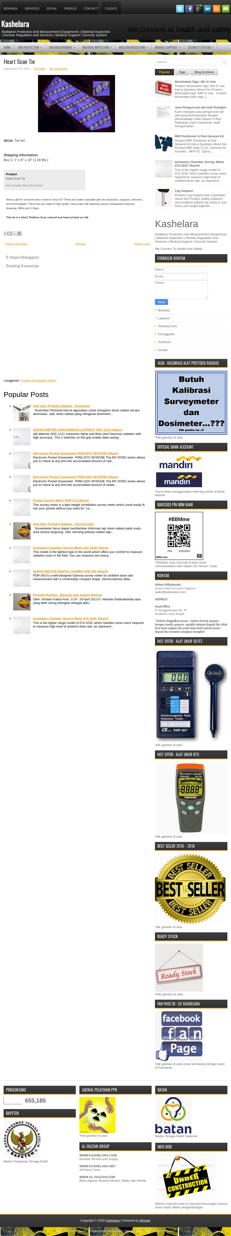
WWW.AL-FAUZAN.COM (97, 1177)
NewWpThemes (77, 1231)
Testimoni (164, 342)
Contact (91, 8)
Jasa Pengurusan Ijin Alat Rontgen (200, 107)
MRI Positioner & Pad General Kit (199, 136)
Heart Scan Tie (19, 61)
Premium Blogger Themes (140, 1231)
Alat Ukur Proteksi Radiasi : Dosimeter (61, 406)
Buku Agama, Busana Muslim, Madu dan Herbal (112, 1180)
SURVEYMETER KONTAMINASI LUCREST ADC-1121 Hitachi (77, 430)
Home (7, 47)
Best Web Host (166, 1231)
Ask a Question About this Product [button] (24, 185)
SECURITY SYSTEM (202, 46)
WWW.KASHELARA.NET (97, 1166)
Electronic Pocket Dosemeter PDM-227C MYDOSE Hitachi (75, 453)
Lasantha (117, 1231)
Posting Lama (142, 243)
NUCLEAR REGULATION (135, 46)
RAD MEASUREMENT (64, 46)
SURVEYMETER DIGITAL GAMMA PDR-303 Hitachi (70, 571)
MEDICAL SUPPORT (169, 46)
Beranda (11, 8)
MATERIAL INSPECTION (99, 46)
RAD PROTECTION (31, 46)
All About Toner (89, 1170)
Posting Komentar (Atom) (38, 380)
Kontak (162, 350)
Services (32, 8)
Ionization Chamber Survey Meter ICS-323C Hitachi (71, 618)
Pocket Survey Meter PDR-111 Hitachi (61, 500)
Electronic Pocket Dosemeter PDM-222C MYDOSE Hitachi (75, 477)
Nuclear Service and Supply (98, 1159)
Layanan (164, 318)
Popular (164, 72)
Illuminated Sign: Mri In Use (195, 81)
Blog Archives (204, 72)
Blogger (145, 1220)
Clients (111, 8)
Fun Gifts (39, 68)
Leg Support (184, 191)
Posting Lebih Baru (16, 243)
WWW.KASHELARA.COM (98, 1155)
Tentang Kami (167, 326)
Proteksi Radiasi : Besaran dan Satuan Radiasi (67, 595)
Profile (70, 8)
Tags (182, 72)
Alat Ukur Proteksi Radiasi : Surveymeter (63, 524)
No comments (58, 68)
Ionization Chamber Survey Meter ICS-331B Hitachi (71, 548)
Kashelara (15, 23)
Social (51, 8)
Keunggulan (166, 334)
